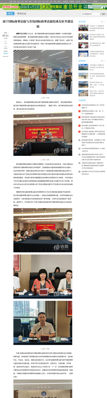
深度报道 (82, 61)
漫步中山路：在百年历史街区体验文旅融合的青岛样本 (97, 93)
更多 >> (103, 21)
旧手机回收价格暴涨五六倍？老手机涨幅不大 (93, 106)
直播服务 (71, 1)
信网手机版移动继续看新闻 (71, 13)
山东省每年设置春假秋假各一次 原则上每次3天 (93, 150)
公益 (43, 1)
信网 (10, 1)
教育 (55, 1)
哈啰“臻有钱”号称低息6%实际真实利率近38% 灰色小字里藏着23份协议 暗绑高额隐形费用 (93, 119)
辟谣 (39, 1)
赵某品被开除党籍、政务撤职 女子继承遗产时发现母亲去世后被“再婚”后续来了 (93, 142)
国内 (26, 1)
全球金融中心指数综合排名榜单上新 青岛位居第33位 (97, 67)
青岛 (18, 1)
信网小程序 (94, 187)
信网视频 (65, 1)
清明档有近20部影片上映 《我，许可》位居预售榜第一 (93, 112)
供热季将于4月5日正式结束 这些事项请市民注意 (93, 173)
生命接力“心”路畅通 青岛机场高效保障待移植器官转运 (97, 28)
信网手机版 (83, 187)
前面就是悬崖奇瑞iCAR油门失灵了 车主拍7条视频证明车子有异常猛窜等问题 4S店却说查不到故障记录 (93, 157)
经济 (47, 1)
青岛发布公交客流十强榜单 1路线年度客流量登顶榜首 (97, 37)
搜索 (103, 14)
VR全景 (78, 1)
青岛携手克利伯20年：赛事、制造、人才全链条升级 (97, 85)
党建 (35, 1)
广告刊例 (83, 1)
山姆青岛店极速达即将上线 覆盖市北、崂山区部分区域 (97, 54)
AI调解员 (94, 195)
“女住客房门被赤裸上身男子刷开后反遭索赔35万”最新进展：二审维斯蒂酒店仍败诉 (93, 134)
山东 (22, 1)
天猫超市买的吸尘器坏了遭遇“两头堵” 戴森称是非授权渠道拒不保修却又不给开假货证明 (93, 165)
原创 (14, 1)
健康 (59, 1)
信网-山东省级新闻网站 (3, 13)
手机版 (95, 1)
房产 (51, 1)
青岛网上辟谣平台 (83, 195)
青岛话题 (82, 22)
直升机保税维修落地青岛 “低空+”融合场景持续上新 (97, 76)
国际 (30, 1)
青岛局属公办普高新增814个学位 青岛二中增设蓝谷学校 (93, 127)
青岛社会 (21, 13)
